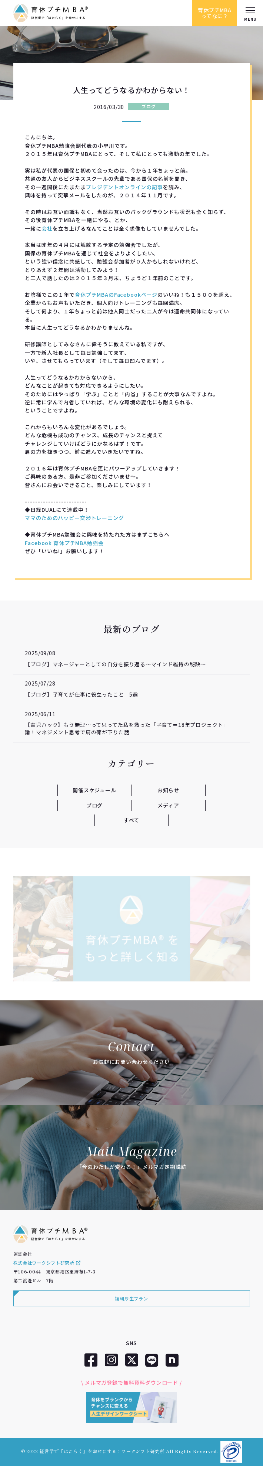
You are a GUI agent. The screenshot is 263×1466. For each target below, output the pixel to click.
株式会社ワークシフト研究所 (47, 1262)
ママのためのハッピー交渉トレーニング (74, 517)
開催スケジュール (94, 790)
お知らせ (168, 790)
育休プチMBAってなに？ (215, 13)
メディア (168, 805)
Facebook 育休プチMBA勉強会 (64, 543)
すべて (132, 820)
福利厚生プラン (131, 1298)
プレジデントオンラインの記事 (124, 187)
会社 (47, 228)
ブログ (149, 106)
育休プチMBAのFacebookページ (116, 294)
